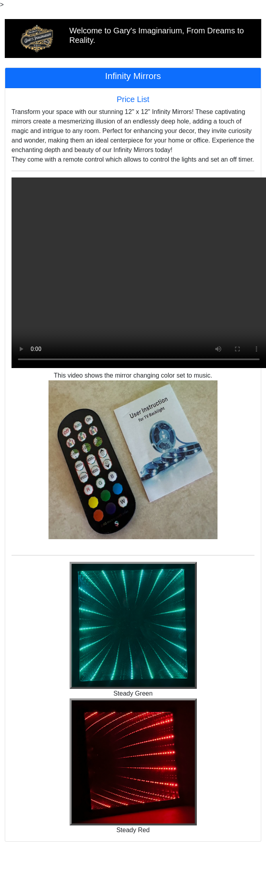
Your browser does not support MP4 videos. (139, 272)
